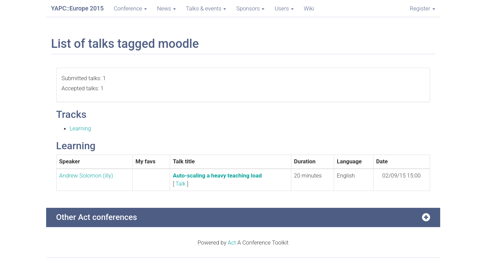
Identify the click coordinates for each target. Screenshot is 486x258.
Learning (80, 128)
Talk (180, 183)
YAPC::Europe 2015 (77, 8)
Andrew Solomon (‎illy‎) (86, 175)
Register (422, 8)
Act (232, 242)
